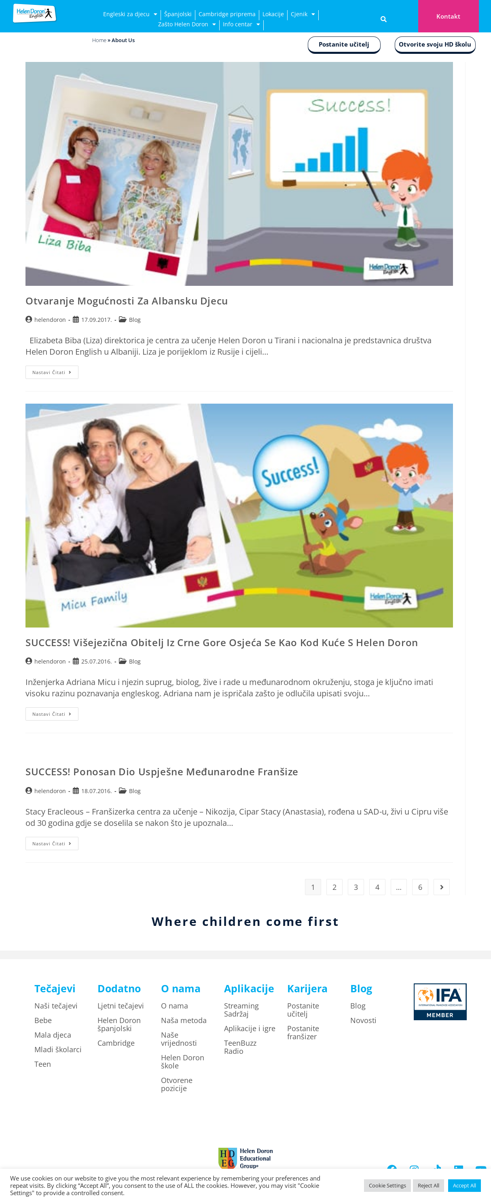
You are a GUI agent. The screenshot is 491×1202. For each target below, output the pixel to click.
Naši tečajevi (56, 1006)
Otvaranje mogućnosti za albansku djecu (126, 300)
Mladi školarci (58, 1049)
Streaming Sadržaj (241, 1010)
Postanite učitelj (344, 44)
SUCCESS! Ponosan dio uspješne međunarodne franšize (161, 771)
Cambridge (116, 1043)
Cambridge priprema (227, 14)
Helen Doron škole (182, 1061)
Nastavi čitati (55, 370)
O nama (174, 1006)
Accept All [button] (464, 1185)
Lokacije (273, 14)
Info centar (241, 25)
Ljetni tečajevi (120, 1006)
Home (99, 40)
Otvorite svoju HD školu (435, 44)
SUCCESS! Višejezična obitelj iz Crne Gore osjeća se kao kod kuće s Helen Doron (221, 642)
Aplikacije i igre (249, 1028)
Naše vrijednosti (179, 1039)
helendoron (50, 319)
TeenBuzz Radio (240, 1047)
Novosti (363, 1020)
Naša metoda (184, 1020)
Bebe (43, 1020)
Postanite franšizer (303, 1032)
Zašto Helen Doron (187, 25)
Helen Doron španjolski (119, 1024)
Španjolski (178, 14)
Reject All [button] (428, 1185)
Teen (42, 1064)
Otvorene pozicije (177, 1084)
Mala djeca (52, 1035)
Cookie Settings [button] (387, 1185)
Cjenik (303, 15)
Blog (135, 319)
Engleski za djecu (130, 15)
